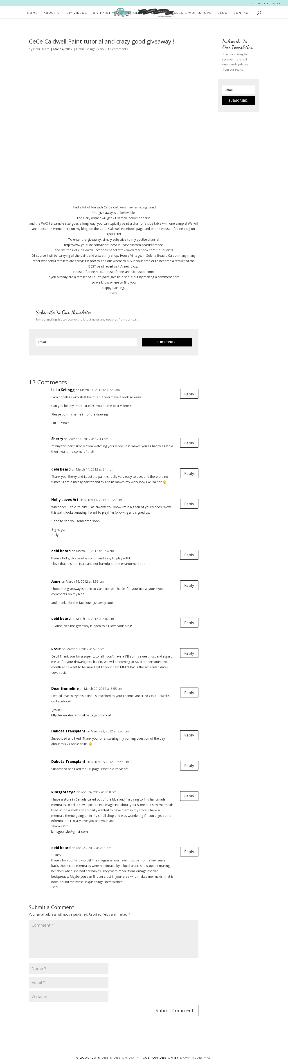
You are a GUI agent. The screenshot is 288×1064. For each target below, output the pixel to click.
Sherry (57, 438)
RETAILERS (135, 12)
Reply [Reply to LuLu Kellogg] (188, 394)
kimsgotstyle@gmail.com (69, 831)
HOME (32, 12)
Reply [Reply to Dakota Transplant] (188, 736)
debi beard (61, 469)
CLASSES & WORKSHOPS (189, 12)
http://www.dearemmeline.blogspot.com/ (81, 715)
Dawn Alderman (196, 1057)
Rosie (56, 648)
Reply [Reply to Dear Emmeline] (188, 693)
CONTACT (242, 12)
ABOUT (50, 12)
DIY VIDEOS (76, 12)
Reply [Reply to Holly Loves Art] (188, 504)
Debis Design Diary (90, 49)
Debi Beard (41, 49)
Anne (56, 581)
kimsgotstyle (63, 791)
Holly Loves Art (65, 499)
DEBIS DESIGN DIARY (120, 1057)
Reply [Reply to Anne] (188, 586)
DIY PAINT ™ (104, 12)
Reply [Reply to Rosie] (188, 654)
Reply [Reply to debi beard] (188, 474)
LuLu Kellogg (63, 389)
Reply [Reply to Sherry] (188, 443)
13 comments (118, 49)
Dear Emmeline (65, 688)
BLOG (223, 12)
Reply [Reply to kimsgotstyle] (188, 797)
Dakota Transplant (68, 731)
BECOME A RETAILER (265, 3)
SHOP (156, 12)
